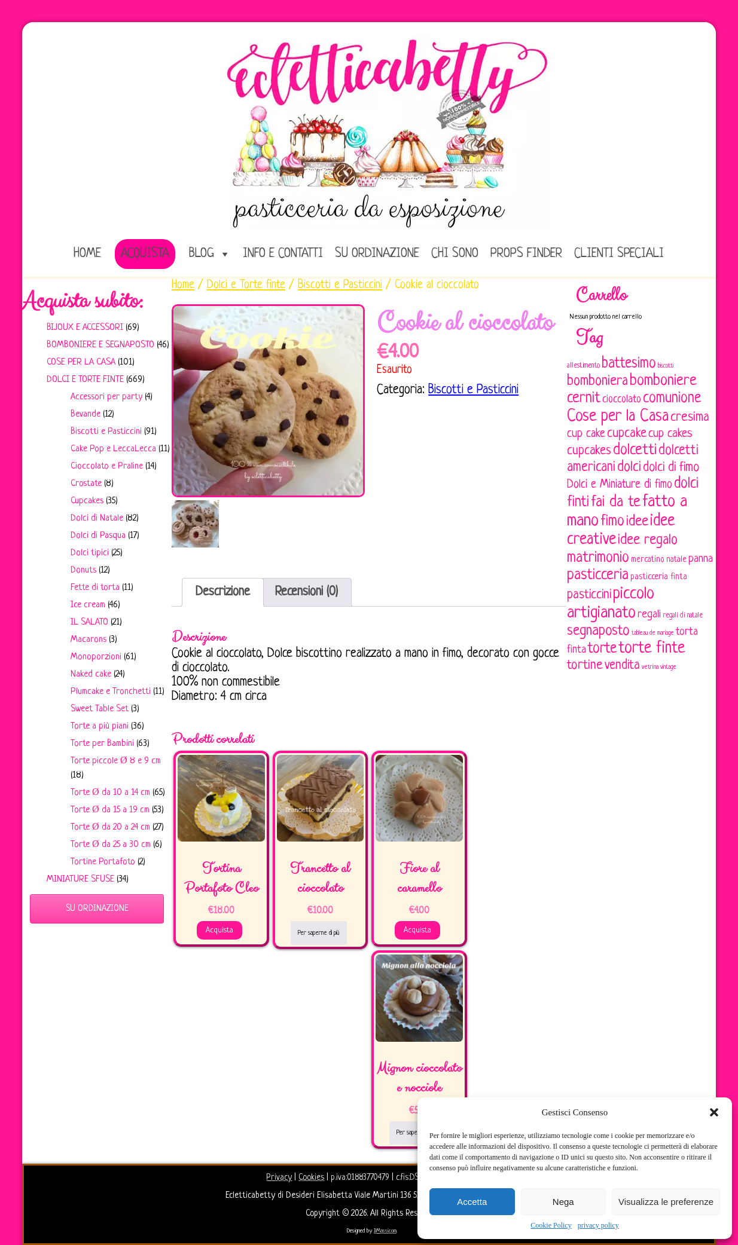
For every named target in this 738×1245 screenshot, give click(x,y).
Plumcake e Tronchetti (111, 692)
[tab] (223, 592)
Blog (201, 254)
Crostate (86, 484)
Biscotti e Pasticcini (106, 432)
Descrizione (223, 592)
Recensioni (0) (306, 592)
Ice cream (88, 605)
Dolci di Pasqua (98, 536)
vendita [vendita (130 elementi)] (622, 665)
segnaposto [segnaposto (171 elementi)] (598, 631)
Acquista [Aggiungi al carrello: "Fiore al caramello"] (417, 930)
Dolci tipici (90, 553)
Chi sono (454, 254)
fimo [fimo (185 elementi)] (612, 521)
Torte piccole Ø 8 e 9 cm (116, 761)
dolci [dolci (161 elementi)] (629, 467)
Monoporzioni (96, 657)
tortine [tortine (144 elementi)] (585, 665)
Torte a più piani (100, 726)
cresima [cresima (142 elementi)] (689, 417)
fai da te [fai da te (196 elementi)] (616, 502)
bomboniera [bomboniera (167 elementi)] (597, 381)
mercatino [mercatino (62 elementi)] (647, 559)
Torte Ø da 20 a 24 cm (110, 827)
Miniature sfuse (80, 879)
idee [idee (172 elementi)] (637, 521)
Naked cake (91, 674)
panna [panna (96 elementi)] (700, 559)
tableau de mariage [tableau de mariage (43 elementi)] (653, 633)
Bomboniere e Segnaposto (100, 345)
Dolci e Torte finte (85, 380)
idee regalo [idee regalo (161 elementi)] (648, 540)
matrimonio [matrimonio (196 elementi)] (598, 558)
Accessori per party (106, 397)
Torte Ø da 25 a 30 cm (111, 845)
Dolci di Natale (97, 518)
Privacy (279, 1177)
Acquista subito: (82, 301)
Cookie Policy (550, 1225)
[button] (714, 1112)
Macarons (88, 640)
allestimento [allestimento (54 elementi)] (583, 366)
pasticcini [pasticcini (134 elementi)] (589, 595)
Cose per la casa (81, 362)
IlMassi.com (385, 1231)
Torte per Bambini (102, 744)
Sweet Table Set (100, 709)
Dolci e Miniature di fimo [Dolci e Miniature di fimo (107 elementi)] (619, 484)
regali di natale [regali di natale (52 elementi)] (683, 615)
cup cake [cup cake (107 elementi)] (586, 434)
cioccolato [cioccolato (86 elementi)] (621, 399)
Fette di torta (95, 588)
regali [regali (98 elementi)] (649, 614)
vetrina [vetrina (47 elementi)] (650, 667)
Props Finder (526, 254)
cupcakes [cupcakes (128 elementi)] (589, 451)
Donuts (83, 570)
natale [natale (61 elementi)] (676, 559)
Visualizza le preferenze (665, 1202)
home (87, 254)
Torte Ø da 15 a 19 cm (110, 810)
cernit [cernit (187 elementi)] (583, 398)
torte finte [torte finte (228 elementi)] (651, 648)
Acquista (145, 254)
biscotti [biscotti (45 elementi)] (665, 365)
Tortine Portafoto (103, 862)
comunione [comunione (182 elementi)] (672, 398)
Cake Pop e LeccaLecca (113, 449)
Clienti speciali (619, 254)
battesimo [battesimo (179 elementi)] (629, 364)
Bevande (85, 414)
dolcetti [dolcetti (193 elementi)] (635, 450)
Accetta (472, 1202)
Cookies (311, 1177)
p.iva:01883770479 (361, 1177)
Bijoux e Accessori (85, 328)
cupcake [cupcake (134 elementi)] (626, 433)
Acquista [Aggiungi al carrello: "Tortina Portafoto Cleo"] (219, 930)
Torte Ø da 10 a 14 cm (110, 793)
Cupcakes (87, 501)
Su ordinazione (377, 254)
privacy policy (598, 1225)
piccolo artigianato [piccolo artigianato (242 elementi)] (610, 603)
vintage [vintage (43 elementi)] (668, 667)
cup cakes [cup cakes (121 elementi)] (670, 434)
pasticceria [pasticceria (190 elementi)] (598, 575)
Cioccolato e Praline (107, 466)
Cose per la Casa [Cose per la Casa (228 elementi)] (618, 417)
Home (183, 285)
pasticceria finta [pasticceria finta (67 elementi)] (658, 577)
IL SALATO (89, 622)
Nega (563, 1202)
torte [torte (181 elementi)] (602, 649)
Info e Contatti (283, 254)
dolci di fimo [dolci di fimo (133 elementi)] (671, 467)
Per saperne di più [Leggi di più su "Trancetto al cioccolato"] (319, 933)
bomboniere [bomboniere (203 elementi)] (663, 381)
